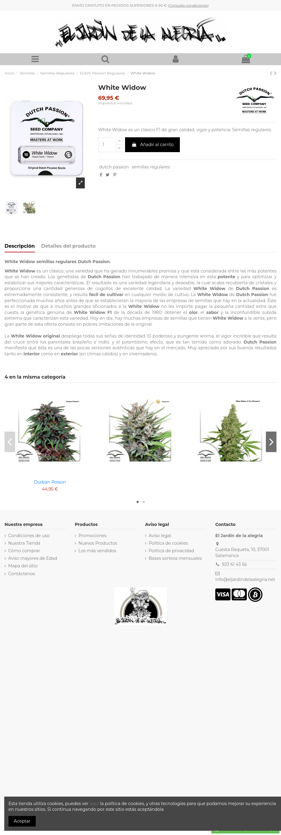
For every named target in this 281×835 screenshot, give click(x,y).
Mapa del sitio (23, 566)
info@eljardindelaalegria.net (245, 579)
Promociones (92, 535)
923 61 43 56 (234, 564)
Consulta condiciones (188, 5)
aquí (95, 803)
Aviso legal (160, 535)
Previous (10, 441)
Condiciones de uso (28, 535)
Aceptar (22, 821)
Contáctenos (21, 573)
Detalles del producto (68, 246)
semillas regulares (151, 167)
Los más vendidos (97, 550)
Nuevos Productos (97, 543)
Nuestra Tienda (24, 543)
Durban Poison (50, 482)
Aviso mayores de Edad (32, 558)
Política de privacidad (171, 550)
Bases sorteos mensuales (175, 558)
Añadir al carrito (152, 144)
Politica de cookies (168, 543)
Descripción (20, 246)
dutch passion (114, 167)
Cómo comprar (24, 550)
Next (271, 441)
